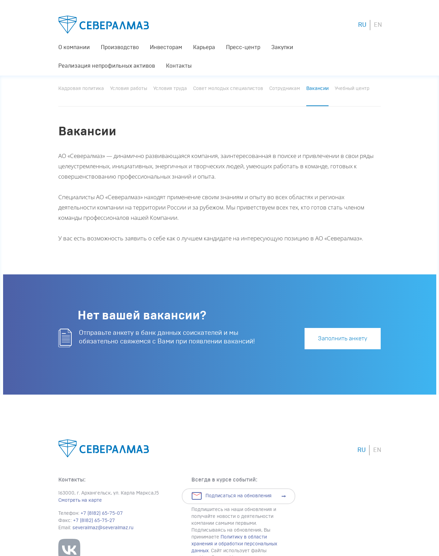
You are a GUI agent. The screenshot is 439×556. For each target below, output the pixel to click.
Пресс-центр (243, 47)
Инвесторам (166, 47)
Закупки (282, 47)
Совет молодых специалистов (228, 88)
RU (362, 25)
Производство (120, 47)
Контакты (179, 66)
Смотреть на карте (80, 500)
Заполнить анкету (342, 338)
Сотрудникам (284, 88)
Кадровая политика (81, 88)
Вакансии (317, 88)
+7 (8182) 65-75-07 (102, 513)
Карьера (204, 47)
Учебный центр (352, 88)
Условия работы (128, 88)
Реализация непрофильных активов (106, 66)
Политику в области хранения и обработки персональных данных (234, 544)
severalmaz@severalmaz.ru (102, 527)
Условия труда (170, 88)
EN (378, 25)
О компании (74, 47)
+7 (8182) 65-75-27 (94, 520)
